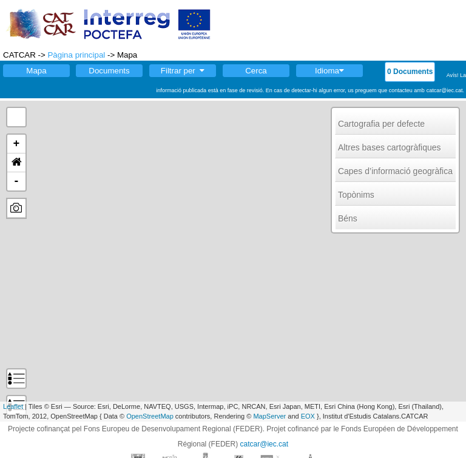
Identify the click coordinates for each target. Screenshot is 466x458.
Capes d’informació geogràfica (395, 171)
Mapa (36, 70)
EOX (308, 416)
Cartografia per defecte (381, 124)
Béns (347, 218)
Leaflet (13, 406)
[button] (16, 162)
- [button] (16, 181)
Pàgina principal (76, 54)
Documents (109, 70)
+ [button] (16, 143)
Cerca (256, 70)
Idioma (329, 70)
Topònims (356, 195)
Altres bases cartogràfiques (389, 147)
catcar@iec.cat (264, 444)
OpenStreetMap (150, 416)
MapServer (269, 416)
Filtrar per (182, 70)
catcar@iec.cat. (445, 90)
